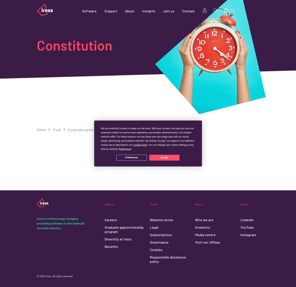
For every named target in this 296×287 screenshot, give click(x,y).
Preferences (131, 157)
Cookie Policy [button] (140, 144)
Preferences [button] (125, 149)
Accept (164, 157)
